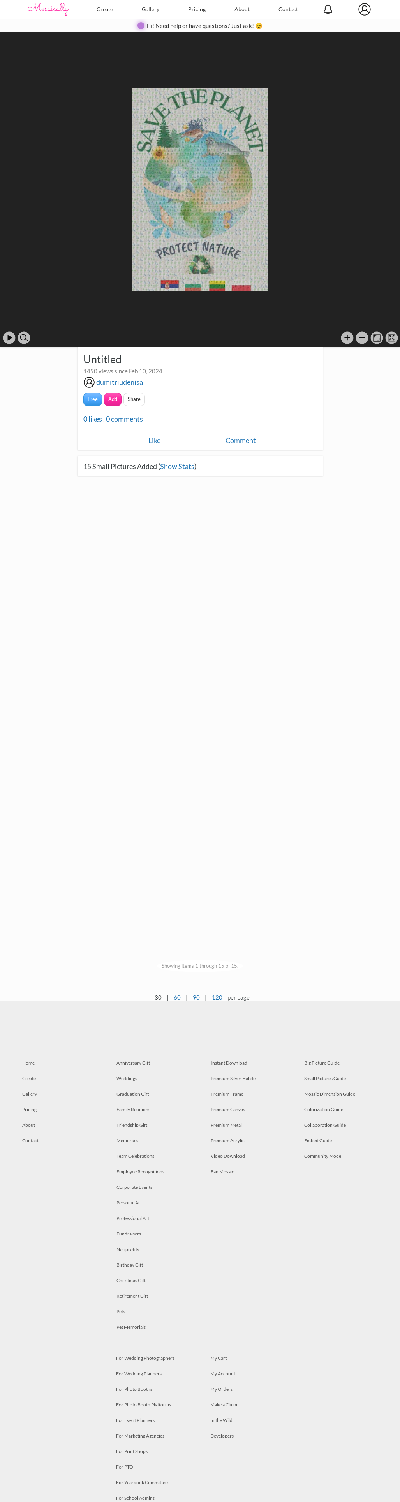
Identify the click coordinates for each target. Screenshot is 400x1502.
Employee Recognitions (140, 1171)
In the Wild (221, 1420)
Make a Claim (223, 1405)
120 (217, 997)
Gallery (150, 9)
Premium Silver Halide (233, 1078)
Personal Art (129, 1203)
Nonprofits (127, 1249)
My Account (222, 1374)
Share (134, 399)
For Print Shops (132, 1451)
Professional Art (132, 1218)
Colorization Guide (323, 1109)
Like (154, 440)
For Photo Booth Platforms (143, 1405)
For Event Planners (135, 1420)
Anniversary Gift (133, 1063)
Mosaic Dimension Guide (329, 1094)
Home (28, 1063)
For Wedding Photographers (145, 1358)
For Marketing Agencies (140, 1436)
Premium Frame (227, 1094)
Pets (120, 1311)
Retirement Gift (132, 1296)
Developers (222, 1436)
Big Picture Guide (322, 1063)
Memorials (127, 1140)
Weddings (126, 1078)
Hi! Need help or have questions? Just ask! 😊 (204, 25)
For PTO (124, 1467)
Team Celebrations (135, 1156)
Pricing (197, 9)
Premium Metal (226, 1125)
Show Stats (177, 466)
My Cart (218, 1358)
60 (177, 997)
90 (196, 997)
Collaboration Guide (325, 1125)
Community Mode (322, 1156)
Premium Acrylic (228, 1140)
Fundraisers (128, 1234)
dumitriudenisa (119, 382)
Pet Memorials (131, 1327)
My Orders (221, 1389)
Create (105, 9)
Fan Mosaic (222, 1171)
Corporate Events (134, 1187)
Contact (288, 9)
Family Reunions (133, 1109)
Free (93, 399)
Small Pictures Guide (325, 1078)
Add (112, 399)
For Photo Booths (134, 1389)
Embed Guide (318, 1140)
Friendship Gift (131, 1125)
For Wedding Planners (139, 1374)
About (242, 9)
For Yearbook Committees (142, 1482)
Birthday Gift (129, 1265)
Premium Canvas (228, 1109)
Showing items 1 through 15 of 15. (200, 966)
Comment (241, 440)
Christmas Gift (131, 1280)
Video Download (228, 1156)
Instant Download (229, 1063)
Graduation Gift (132, 1094)
